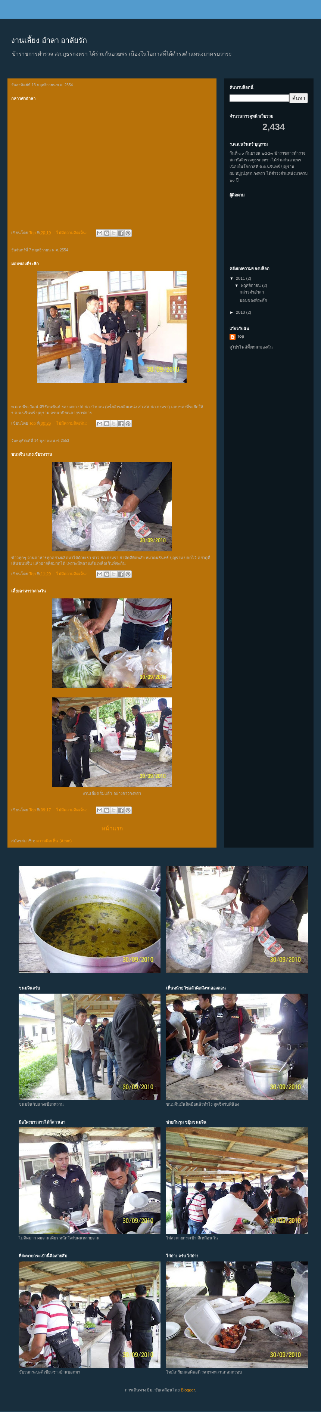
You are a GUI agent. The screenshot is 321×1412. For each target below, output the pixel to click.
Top (240, 336)
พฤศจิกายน (251, 285)
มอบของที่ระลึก (25, 263)
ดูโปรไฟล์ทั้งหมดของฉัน (251, 347)
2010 (241, 312)
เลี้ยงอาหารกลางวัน (28, 591)
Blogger (187, 1390)
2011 (241, 278)
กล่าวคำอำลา (23, 98)
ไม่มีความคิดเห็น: (72, 232)
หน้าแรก (112, 828)
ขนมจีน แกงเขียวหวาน (31, 454)
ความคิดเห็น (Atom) (54, 841)
